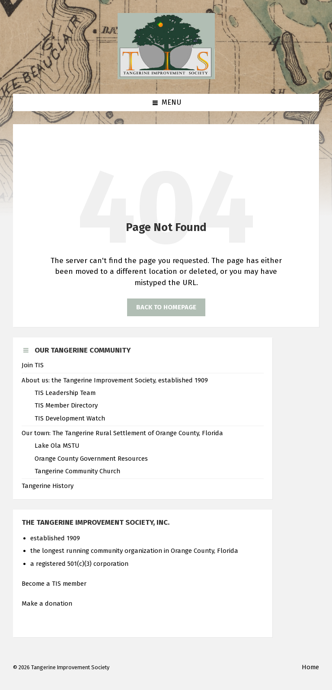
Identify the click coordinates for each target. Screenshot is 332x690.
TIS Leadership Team (65, 393)
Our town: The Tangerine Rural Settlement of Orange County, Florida (122, 433)
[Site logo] (166, 76)
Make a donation (47, 603)
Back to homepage (166, 307)
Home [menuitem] (310, 667)
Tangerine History (47, 486)
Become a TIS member (54, 583)
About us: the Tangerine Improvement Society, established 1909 (115, 380)
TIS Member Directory (66, 405)
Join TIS (33, 365)
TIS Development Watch (70, 418)
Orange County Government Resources (91, 458)
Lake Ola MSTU (57, 445)
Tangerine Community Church (77, 471)
